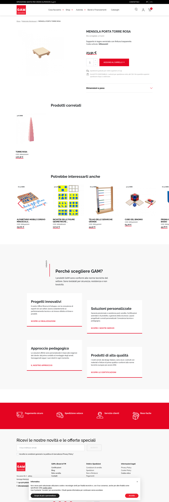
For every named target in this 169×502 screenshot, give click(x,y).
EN (151, 2)
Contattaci (134, 2)
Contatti (54, 476)
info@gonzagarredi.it (25, 486)
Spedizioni (90, 470)
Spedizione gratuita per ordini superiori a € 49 (106, 71)
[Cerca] (134, 10)
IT (147, 2)
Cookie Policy (126, 470)
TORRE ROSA (21, 152)
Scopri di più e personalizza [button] (45, 496)
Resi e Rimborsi (92, 473)
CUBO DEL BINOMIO (134, 219)
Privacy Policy (68, 454)
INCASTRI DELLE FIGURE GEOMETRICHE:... (64, 220)
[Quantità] (89, 62)
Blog (53, 470)
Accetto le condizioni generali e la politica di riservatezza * (46, 454)
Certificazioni (56, 468)
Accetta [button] (132, 496)
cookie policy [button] (47, 488)
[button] (137, 482)
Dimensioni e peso (95, 88)
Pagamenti (90, 476)
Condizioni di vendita (94, 468)
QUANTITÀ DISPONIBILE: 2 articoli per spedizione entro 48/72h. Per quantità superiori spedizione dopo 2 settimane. (119, 75)
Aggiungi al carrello (114, 62)
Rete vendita (56, 473)
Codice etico (126, 473)
